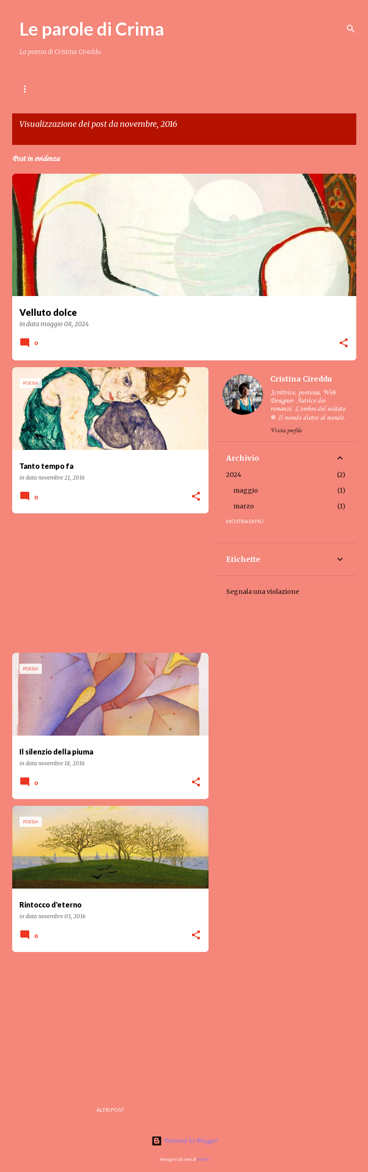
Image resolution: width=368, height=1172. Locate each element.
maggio (245, 490)
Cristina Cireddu (301, 378)
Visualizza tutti (41, 136)
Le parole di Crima (91, 29)
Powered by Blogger (184, 1141)
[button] (343, 343)
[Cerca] (350, 29)
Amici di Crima (217, 88)
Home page (35, 88)
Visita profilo (286, 430)
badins (203, 1159)
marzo (243, 506)
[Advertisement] (107, 583)
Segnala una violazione (262, 592)
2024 (233, 475)
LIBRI (131, 88)
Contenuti (88, 88)
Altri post (110, 1109)
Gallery (271, 88)
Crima (167, 88)
